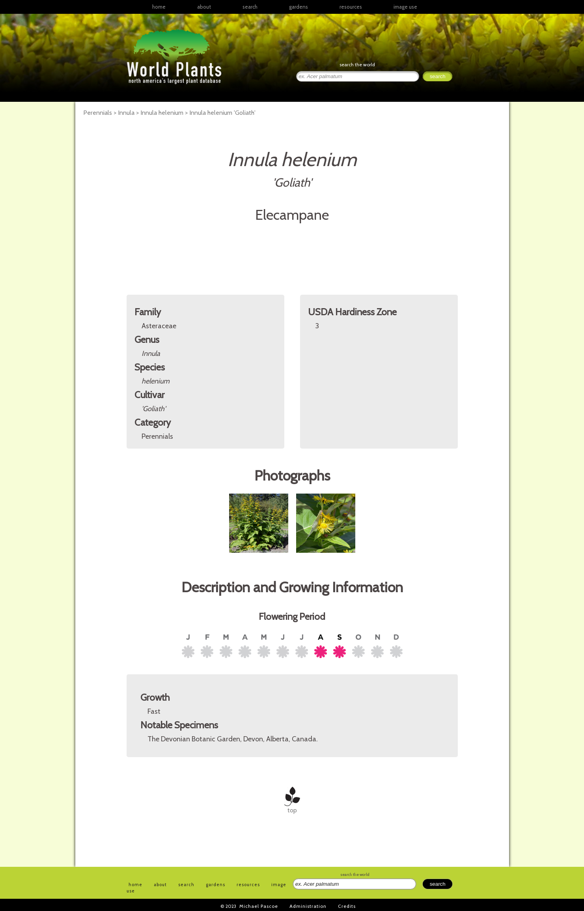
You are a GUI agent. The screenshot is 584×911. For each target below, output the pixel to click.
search (250, 7)
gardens (298, 7)
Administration (308, 906)
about (204, 7)
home (159, 7)
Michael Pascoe (258, 906)
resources (248, 884)
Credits (347, 906)
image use (405, 7)
